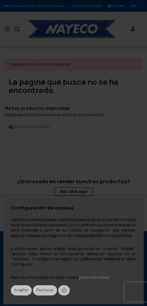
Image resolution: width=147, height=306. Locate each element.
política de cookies (94, 277)
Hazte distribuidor (87, 5)
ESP (136, 5)
